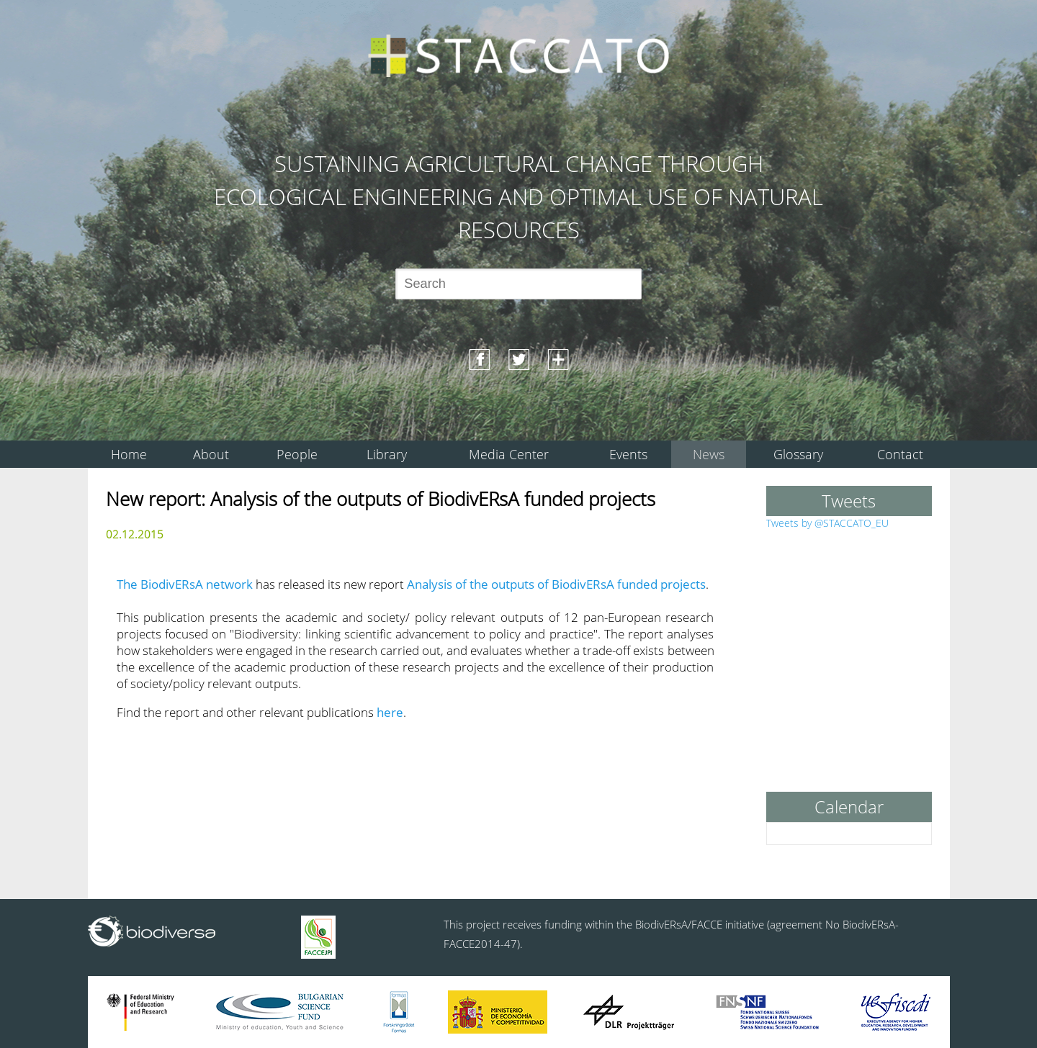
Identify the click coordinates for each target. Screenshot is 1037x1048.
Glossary (798, 454)
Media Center (509, 454)
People (297, 454)
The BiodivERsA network (185, 584)
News (708, 454)
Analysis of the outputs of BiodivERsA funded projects (556, 584)
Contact (900, 454)
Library (387, 454)
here (390, 712)
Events (628, 454)
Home (129, 454)
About (211, 454)
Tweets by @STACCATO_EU (827, 523)
